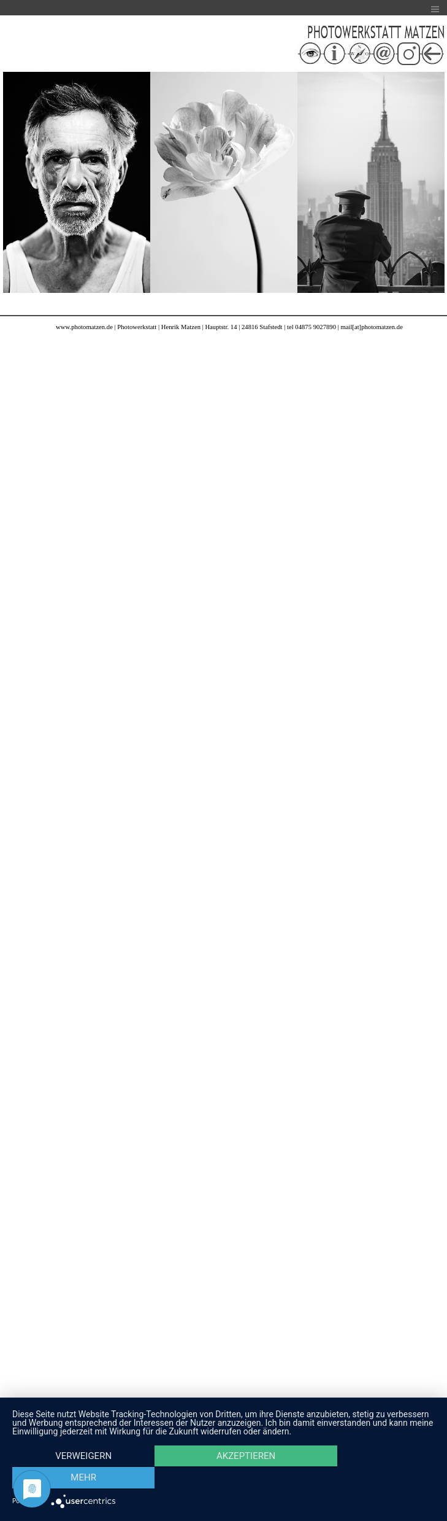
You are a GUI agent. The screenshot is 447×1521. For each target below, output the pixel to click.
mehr (371, 1478)
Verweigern (75, 1478)
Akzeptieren (223, 1478)
